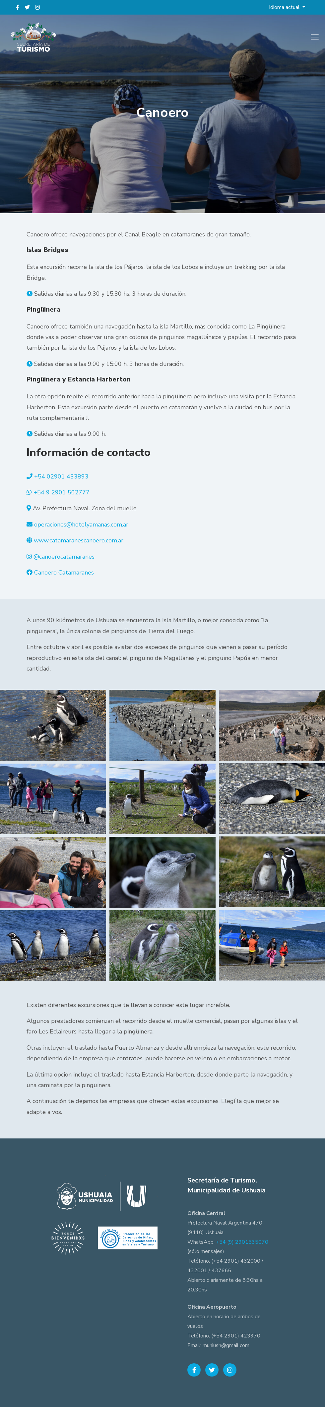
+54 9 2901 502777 (61, 492)
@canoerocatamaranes (64, 557)
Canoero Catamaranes (64, 573)
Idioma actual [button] (285, 7)
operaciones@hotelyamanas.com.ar (81, 524)
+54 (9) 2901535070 (242, 1242)
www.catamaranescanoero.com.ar (78, 540)
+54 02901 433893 (61, 476)
